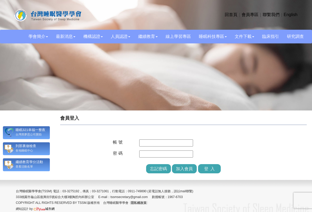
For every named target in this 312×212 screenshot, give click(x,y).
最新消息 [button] (65, 36)
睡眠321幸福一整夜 (30, 130)
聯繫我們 (271, 14)
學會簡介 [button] (38, 36)
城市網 (44, 209)
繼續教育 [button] (148, 36)
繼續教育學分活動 (29, 162)
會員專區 (250, 14)
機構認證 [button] (93, 36)
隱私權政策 (139, 203)
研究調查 (295, 36)
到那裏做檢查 (26, 146)
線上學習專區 (178, 36)
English (290, 14)
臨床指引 (270, 36)
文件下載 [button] (244, 36)
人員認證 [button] (120, 36)
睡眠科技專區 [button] (213, 36)
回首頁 (231, 14)
